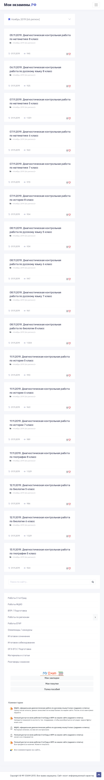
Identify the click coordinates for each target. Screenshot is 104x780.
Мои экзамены (20, 5)
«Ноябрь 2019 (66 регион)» (24, 43)
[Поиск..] (49, 582)
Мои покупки (52, 683)
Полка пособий (52, 689)
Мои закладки (52, 678)
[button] (39, 19)
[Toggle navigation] (96, 5)
